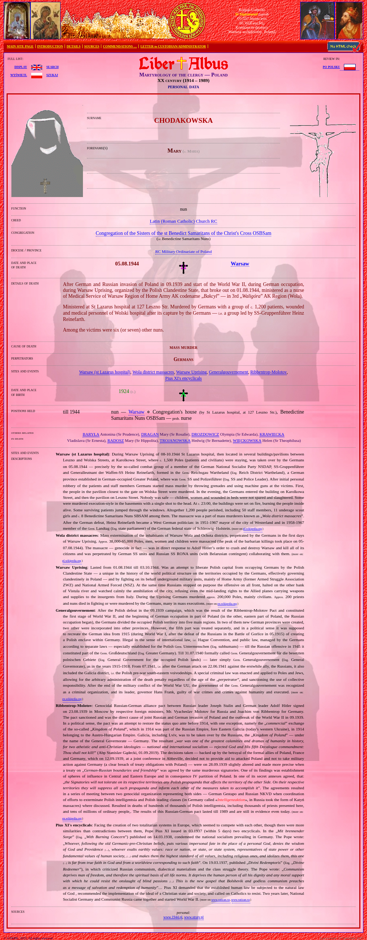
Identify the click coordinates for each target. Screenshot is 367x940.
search (52, 66)
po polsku (331, 66)
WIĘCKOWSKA (247, 440)
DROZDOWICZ (205, 434)
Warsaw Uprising (191, 372)
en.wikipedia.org (227, 603)
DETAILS (73, 46)
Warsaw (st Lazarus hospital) (104, 372)
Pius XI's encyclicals (183, 378)
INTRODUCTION (50, 46)
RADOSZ (116, 440)
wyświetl (18, 74)
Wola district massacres (153, 372)
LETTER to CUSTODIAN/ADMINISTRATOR (173, 46)
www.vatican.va (220, 899)
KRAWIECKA (271, 434)
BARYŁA (91, 434)
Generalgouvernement (228, 372)
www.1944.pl (172, 917)
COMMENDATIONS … (120, 46)
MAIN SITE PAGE (20, 46)
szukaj (52, 74)
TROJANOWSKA (175, 440)
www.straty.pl (194, 917)
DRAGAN (150, 434)
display (20, 66)
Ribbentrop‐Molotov (268, 372)
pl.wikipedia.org (252, 528)
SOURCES (91, 46)
